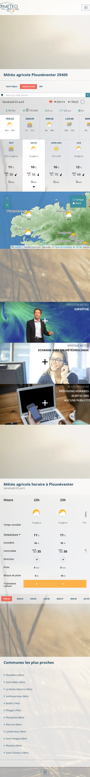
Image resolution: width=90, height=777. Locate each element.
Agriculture (28, 86)
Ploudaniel (14, 717)
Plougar (12, 710)
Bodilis (12, 703)
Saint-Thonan (16, 752)
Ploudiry (13, 745)
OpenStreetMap (63, 247)
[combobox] (47, 95)
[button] (28, 234)
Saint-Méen (14, 682)
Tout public (12, 86)
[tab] (6, 598)
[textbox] (47, 95)
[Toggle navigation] (86, 8)
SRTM (79, 247)
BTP (41, 86)
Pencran (13, 724)
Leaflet (16, 247)
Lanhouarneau (16, 696)
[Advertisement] (47, 42)
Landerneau (15, 731)
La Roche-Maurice (18, 689)
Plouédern (14, 675)
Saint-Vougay (15, 738)
